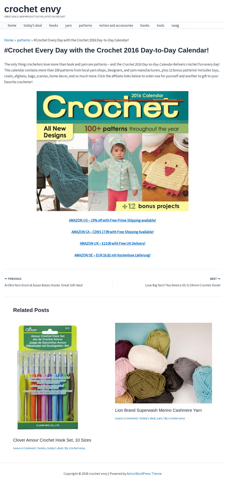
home (12, 25)
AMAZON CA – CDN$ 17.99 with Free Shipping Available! (113, 232)
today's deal (55, 448)
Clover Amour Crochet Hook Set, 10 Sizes (52, 440)
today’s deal (32, 25)
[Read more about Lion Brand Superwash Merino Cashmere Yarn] (163, 362)
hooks (53, 25)
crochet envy (32, 9)
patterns (85, 25)
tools (160, 25)
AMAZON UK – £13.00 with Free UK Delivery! (112, 243)
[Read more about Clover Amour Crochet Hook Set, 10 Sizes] (48, 377)
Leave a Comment (24, 448)
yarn (68, 25)
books (145, 25)
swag (175, 25)
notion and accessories (116, 25)
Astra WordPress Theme (144, 473)
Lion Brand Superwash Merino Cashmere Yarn (158, 410)
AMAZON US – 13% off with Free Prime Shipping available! (112, 220)
